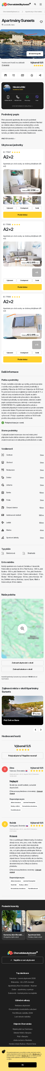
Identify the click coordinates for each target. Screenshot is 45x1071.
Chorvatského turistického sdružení (22, 1009)
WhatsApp (27, 98)
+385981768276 (8, 98)
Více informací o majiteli (22, 106)
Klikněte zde (36, 1054)
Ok (22, 1065)
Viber (37, 98)
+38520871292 (17, 98)
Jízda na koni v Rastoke (22, 1040)
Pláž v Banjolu (22, 1036)
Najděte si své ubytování (22, 960)
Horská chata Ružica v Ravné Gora (22, 1044)
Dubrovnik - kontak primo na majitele (22, 993)
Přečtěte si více (8, 139)
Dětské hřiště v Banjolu (22, 1033)
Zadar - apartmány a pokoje (22, 989)
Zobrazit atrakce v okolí (22, 669)
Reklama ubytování (22, 1006)
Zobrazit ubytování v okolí (22, 663)
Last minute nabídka (22, 1017)
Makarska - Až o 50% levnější (22, 982)
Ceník (37, 208)
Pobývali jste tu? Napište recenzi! (22, 755)
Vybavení (10, 208)
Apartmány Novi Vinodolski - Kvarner (22, 986)
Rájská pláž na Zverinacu (22, 1029)
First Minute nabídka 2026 (22, 1013)
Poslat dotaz (22, 215)
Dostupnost (24, 208)
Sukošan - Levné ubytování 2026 (22, 978)
